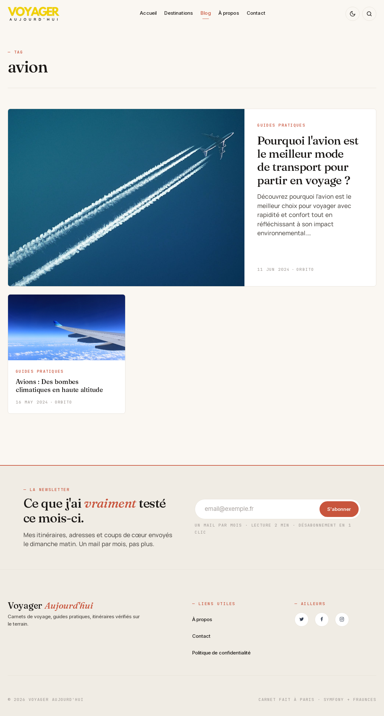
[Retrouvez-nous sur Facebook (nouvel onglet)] (322, 619)
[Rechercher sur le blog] (369, 14)
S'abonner (339, 509)
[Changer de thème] (353, 14)
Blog (206, 13)
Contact (256, 13)
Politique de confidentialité (221, 653)
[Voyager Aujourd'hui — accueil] (34, 14)
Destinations (178, 13)
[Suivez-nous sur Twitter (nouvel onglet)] (301, 619)
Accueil (148, 13)
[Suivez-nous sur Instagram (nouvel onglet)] (342, 619)
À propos (228, 13)
